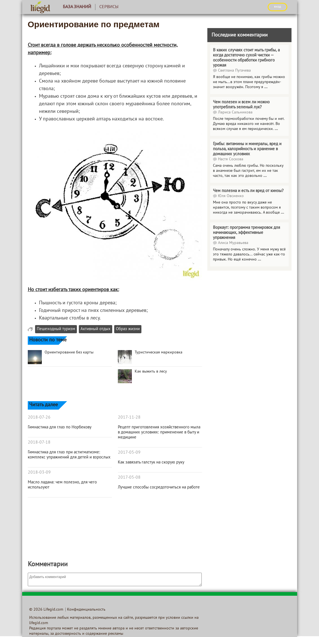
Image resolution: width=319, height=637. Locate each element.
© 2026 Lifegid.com (46, 609)
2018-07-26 (39, 417)
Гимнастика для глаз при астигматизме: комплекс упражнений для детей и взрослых (69, 454)
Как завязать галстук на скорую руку (151, 462)
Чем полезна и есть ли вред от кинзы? (248, 191)
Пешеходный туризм (56, 329)
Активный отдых (96, 329)
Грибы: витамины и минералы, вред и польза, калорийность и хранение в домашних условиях (247, 149)
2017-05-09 (129, 453)
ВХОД (277, 6)
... (265, 87)
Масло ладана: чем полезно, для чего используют (62, 484)
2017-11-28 (129, 417)
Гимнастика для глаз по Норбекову (59, 427)
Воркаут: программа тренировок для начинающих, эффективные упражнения (246, 233)
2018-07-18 (39, 442)
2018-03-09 (39, 472)
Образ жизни (128, 329)
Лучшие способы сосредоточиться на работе (159, 487)
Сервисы (108, 7)
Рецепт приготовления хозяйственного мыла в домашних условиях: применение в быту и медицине (159, 432)
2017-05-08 (129, 478)
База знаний (77, 7)
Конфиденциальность (86, 609)
